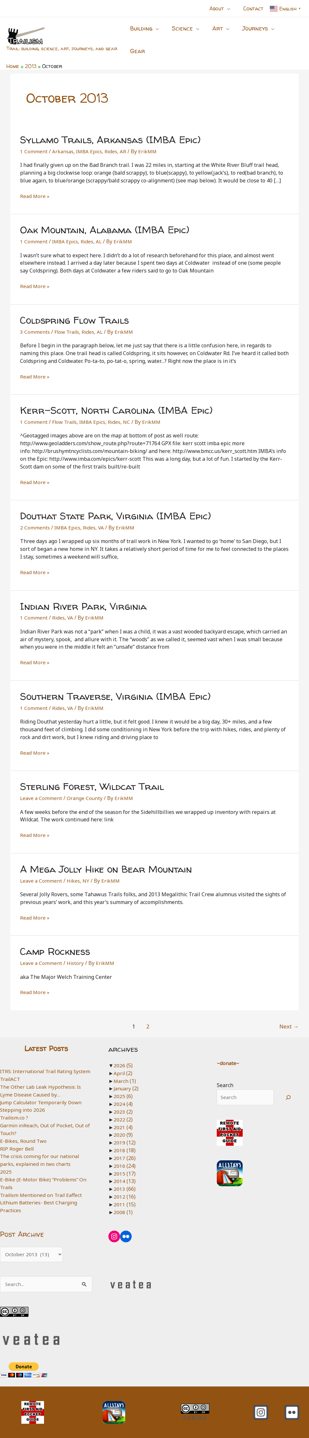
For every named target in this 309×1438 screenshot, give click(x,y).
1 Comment (34, 141)
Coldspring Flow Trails (74, 310)
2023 (122, 1102)
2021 (122, 1117)
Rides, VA (96, 517)
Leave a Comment (41, 788)
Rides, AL (93, 232)
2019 (124, 1133)
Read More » (35, 187)
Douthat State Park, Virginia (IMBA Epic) (115, 506)
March (124, 1071)
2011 (124, 1194)
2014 (124, 1171)
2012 (124, 1186)
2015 (124, 1163)
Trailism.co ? (15, 1115)
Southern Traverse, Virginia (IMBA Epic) (115, 686)
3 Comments (35, 322)
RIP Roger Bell (17, 1146)
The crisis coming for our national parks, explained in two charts (41, 1158)
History (76, 953)
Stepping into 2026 (23, 1108)
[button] (231, 8)
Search (224, 1075)
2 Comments (35, 517)
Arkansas (63, 141)
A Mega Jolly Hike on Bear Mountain (106, 859)
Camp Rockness (55, 941)
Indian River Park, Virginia (83, 596)
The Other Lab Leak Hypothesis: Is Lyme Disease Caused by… (42, 1088)
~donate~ (227, 1053)
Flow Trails (68, 322)
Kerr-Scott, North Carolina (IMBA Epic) (116, 400)
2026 (122, 1055)
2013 (124, 1179)
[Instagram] (260, 1412)
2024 (122, 1094)
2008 (122, 1202)
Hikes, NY (79, 871)
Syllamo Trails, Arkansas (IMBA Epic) (110, 129)
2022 (122, 1109)
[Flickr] (291, 1412)
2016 (124, 1156)
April (123, 1063)
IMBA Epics (91, 141)
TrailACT (11, 1077)
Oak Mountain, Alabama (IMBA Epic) (104, 220)
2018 (124, 1140)
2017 (124, 1148)
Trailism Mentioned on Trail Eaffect (43, 1193)
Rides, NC (123, 412)
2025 (6, 1169)
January (126, 1079)
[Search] (288, 1088)
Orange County (86, 788)
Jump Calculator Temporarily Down (43, 1100)
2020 (122, 1125)
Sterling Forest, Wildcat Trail (92, 776)
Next (289, 1016)
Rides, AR (118, 141)
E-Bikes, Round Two (24, 1138)
